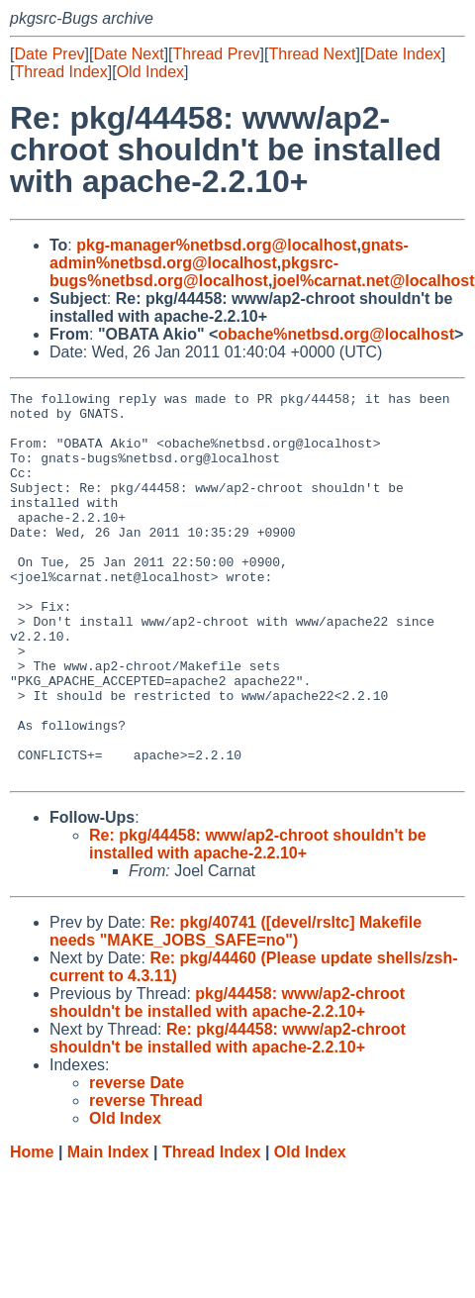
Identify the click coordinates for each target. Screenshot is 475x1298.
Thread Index (60, 71)
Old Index (150, 71)
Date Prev (49, 54)
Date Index (402, 54)
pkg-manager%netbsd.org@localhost (216, 245)
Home (31, 1229)
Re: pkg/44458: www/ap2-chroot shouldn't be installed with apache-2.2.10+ (258, 921)
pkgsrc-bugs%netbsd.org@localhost (193, 271)
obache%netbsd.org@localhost (336, 334)
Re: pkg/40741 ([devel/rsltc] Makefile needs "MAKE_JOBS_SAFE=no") (235, 1008)
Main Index (108, 1229)
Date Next (128, 54)
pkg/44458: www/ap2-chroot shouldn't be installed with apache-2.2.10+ (227, 1079)
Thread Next (311, 54)
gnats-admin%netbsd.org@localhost (229, 254)
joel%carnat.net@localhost (373, 280)
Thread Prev (216, 54)
